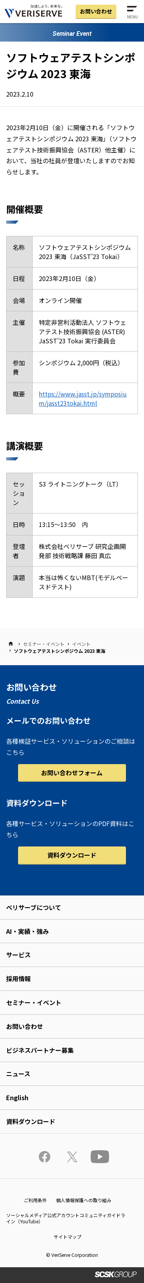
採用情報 (18, 978)
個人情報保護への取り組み (83, 1200)
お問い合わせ (96, 11)
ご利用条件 (35, 1200)
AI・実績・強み (27, 931)
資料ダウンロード (71, 855)
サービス (18, 954)
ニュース (18, 1073)
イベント (81, 644)
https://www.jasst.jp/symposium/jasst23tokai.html (83, 398)
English (17, 1097)
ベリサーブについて (33, 907)
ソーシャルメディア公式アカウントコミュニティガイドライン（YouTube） (65, 1218)
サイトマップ (67, 1236)
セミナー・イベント (44, 644)
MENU (132, 17)
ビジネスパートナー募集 (40, 1050)
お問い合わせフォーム (72, 772)
